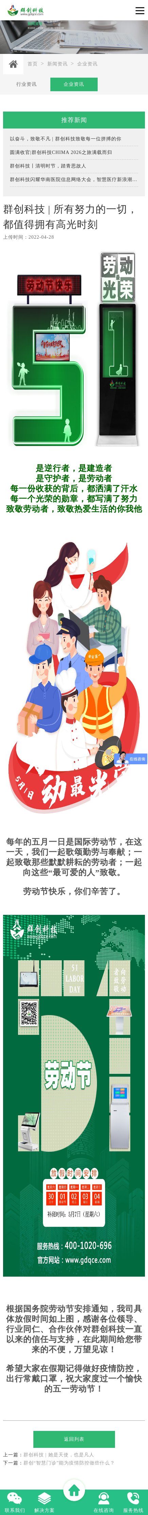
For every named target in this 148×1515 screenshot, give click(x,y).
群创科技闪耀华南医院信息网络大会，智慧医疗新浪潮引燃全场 (74, 179)
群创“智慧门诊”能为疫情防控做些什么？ (59, 1462)
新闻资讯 (57, 63)
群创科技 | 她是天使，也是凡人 (48, 1454)
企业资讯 (87, 63)
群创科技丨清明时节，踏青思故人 (48, 166)
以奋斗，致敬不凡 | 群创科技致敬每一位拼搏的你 (65, 138)
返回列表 (74, 1439)
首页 (33, 63)
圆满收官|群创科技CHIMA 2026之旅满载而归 (61, 152)
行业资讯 (26, 84)
